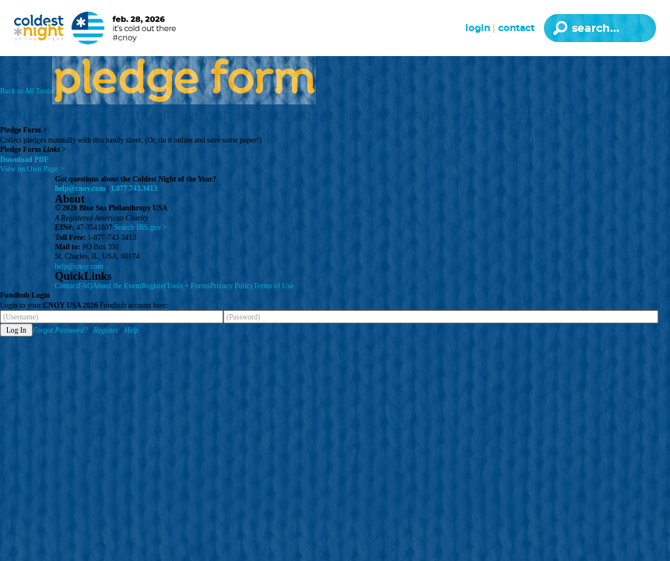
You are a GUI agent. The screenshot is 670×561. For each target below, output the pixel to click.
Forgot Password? (60, 330)
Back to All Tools (26, 90)
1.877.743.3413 (133, 188)
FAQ (85, 285)
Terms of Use (274, 285)
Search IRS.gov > (140, 227)
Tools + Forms (188, 285)
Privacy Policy (232, 285)
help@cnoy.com (80, 188)
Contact (516, 28)
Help (132, 330)
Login (477, 28)
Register (154, 285)
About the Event (117, 285)
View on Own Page (32, 168)
